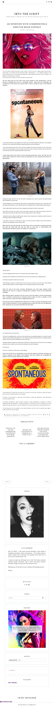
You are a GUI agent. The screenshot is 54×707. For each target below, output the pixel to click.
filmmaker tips (15, 414)
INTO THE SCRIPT (27, 14)
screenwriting (16, 415)
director (8, 414)
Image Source (31, 139)
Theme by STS (32, 704)
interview (34, 414)
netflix (40, 414)
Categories (12, 670)
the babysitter (25, 415)
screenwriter (8, 415)
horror (29, 414)
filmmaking (23, 414)
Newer (7, 481)
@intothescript (6, 702)
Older (46, 481)
